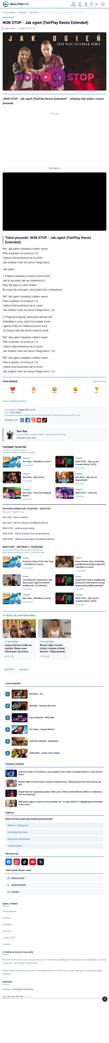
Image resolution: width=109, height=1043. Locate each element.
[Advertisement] (54, 139)
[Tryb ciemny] (96, 4)
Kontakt (13, 892)
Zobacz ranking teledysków (15, 401)
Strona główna (9, 12)
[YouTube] (39, 420)
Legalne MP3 (9, 937)
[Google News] (22, 420)
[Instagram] (33, 420)
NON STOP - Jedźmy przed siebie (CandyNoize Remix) (29, 539)
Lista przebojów (13, 683)
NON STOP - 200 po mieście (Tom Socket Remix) (26, 533)
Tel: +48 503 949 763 (17, 996)
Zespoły (6, 944)
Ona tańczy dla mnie (17, 832)
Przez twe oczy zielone (19, 839)
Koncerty (7, 931)
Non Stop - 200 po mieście (15, 517)
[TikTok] (44, 420)
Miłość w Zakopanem (18, 825)
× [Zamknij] (105, 999)
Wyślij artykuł (15, 878)
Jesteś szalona (15, 846)
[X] (40, 862)
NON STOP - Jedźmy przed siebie (18, 528)
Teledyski (22, 12)
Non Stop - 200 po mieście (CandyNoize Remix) (25, 523)
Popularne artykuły (14, 764)
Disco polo (33, 12)
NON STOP (9, 669)
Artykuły (6, 918)
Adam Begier (10, 28)
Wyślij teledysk (16, 885)
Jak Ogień (23, 669)
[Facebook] (27, 420)
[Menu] (102, 4)
